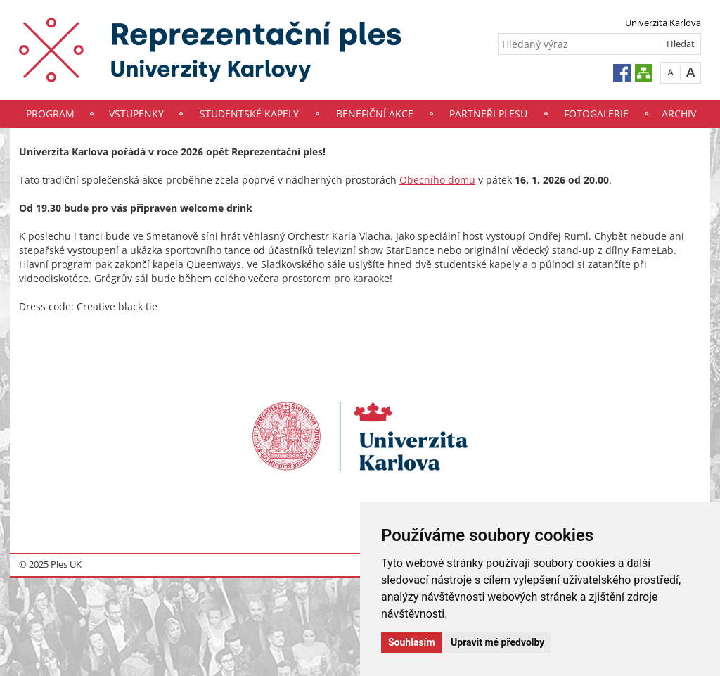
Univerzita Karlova (663, 22)
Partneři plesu (488, 113)
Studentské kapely (249, 113)
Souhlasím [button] (411, 642)
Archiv (679, 113)
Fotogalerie (596, 113)
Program (50, 113)
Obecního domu (437, 179)
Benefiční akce (374, 113)
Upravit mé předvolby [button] (497, 642)
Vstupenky (136, 113)
